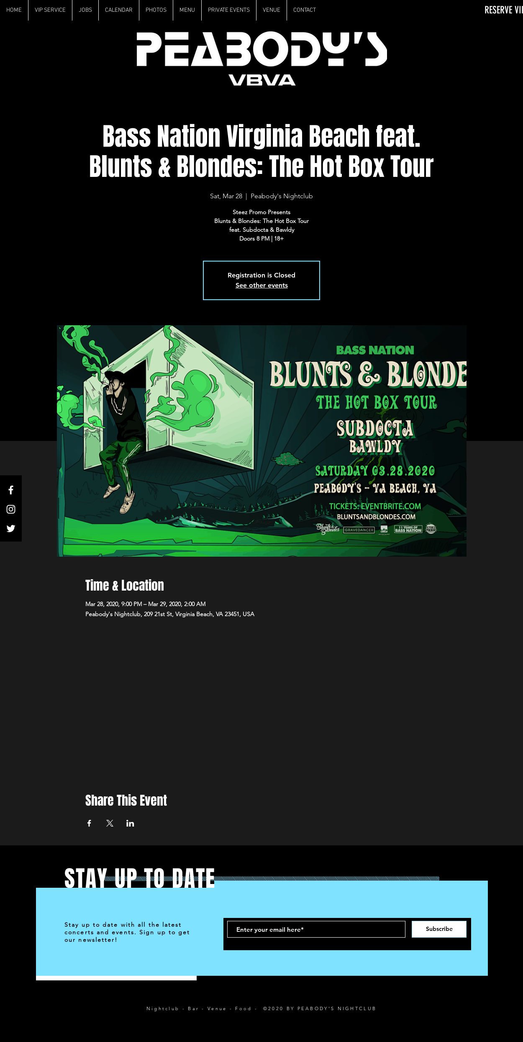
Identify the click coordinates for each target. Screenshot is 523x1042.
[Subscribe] (439, 929)
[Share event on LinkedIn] (130, 823)
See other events (262, 285)
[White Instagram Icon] (11, 509)
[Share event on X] (110, 823)
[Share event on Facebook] (89, 823)
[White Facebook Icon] (11, 490)
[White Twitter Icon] (11, 528)
